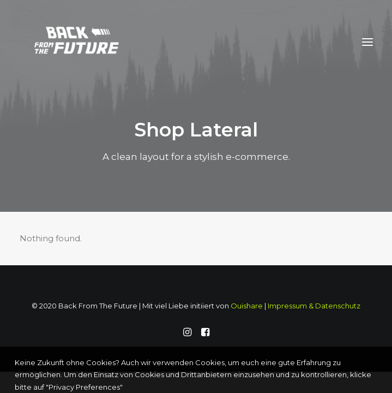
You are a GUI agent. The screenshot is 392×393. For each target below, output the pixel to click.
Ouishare (247, 305)
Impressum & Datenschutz (314, 305)
